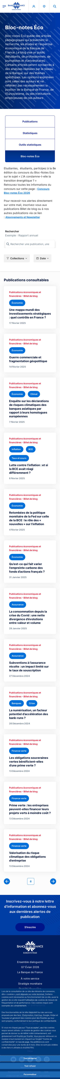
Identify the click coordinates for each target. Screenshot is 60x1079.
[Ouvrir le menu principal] (4, 6)
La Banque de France (30, 972)
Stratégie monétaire (30, 983)
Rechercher (12, 231)
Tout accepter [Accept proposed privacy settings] (30, 1058)
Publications (30, 121)
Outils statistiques (30, 144)
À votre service (30, 978)
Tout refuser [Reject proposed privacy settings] (30, 1066)
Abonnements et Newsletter (22, 217)
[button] (54, 6)
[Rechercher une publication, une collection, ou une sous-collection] (30, 244)
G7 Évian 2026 (30, 967)
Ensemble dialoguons (30, 962)
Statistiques (30, 133)
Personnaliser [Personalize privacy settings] (30, 1074)
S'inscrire (30, 927)
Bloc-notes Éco (30, 156)
